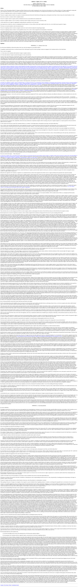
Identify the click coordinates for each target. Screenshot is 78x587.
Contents (2, 585)
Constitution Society (15, 585)
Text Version (6, 585)
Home (10, 585)
